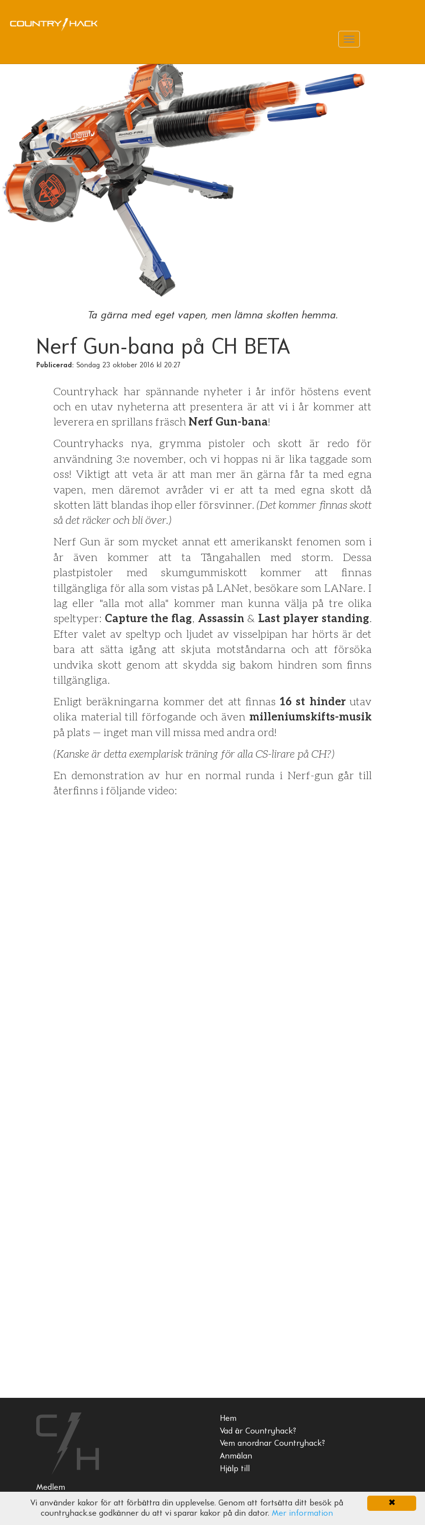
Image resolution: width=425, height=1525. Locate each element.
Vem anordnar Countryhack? (272, 1443)
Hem (228, 1418)
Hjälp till (235, 1469)
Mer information (302, 1513)
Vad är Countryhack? (258, 1431)
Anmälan (236, 1456)
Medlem (50, 1487)
